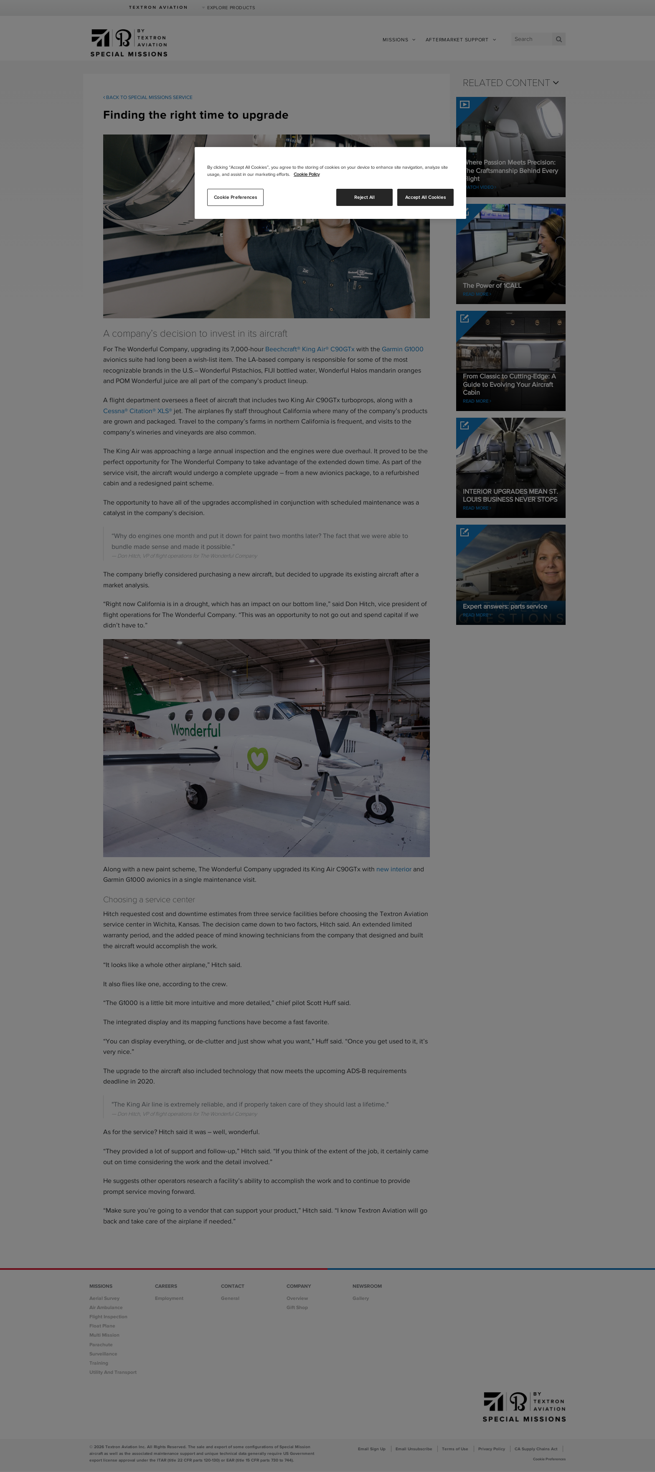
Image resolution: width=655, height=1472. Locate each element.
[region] (330, 183)
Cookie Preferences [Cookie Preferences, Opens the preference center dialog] (235, 197)
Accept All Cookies (425, 197)
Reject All (364, 197)
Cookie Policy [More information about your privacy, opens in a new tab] (307, 174)
